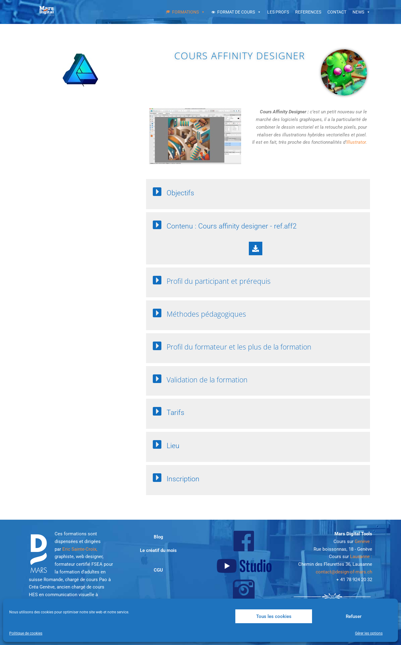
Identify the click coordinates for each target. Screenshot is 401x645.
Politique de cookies (25, 633)
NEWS (358, 12)
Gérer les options (369, 633)
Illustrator (356, 142)
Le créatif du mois (158, 550)
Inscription (183, 479)
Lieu (173, 446)
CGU (158, 570)
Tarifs (175, 412)
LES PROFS (278, 12)
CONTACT (336, 12)
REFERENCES (308, 12)
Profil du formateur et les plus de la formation (239, 347)
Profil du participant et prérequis (219, 281)
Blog (158, 537)
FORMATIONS (185, 12)
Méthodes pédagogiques (206, 314)
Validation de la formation (207, 380)
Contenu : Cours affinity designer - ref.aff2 (232, 226)
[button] (255, 192)
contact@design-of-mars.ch (344, 572)
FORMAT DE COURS (236, 12)
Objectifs (180, 193)
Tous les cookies (273, 616)
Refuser (353, 616)
